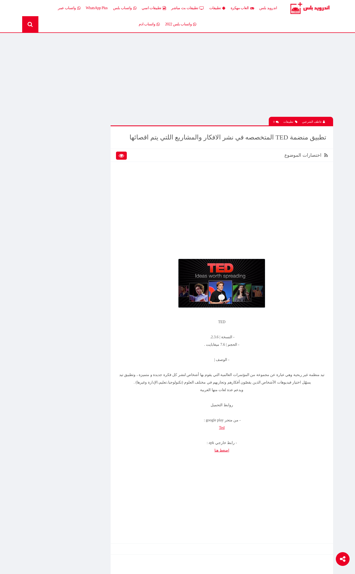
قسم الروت (90, 221)
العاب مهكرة (242, 8)
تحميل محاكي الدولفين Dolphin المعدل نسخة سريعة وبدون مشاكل (56, 341)
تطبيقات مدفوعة (87, 192)
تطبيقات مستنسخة (46, 192)
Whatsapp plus (88, 230)
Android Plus (310, 8)
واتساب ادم (149, 24)
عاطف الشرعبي (313, 121)
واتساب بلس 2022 (180, 24)
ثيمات (56, 202)
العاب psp (53, 164)
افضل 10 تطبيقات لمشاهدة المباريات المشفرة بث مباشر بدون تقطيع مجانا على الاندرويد (54, 303)
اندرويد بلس (268, 8)
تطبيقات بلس (50, 183)
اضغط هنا (222, 450)
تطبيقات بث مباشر (187, 8)
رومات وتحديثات (87, 211)
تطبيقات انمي (154, 8)
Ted (222, 428)
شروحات (53, 211)
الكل (95, 146)
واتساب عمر (69, 8)
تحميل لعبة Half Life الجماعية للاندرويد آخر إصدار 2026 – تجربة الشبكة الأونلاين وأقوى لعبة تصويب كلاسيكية (56, 265)
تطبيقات (217, 8)
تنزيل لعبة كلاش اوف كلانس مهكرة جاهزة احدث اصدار (54, 437)
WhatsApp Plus (97, 8)
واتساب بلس (124, 8)
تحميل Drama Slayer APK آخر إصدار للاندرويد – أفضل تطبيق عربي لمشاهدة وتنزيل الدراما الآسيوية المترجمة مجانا (56, 284)
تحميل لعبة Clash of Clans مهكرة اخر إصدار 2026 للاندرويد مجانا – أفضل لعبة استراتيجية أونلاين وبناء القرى (56, 380)
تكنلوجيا (93, 202)
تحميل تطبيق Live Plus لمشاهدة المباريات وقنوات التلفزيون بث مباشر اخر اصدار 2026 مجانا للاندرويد (54, 322)
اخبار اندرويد (51, 146)
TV (57, 221)
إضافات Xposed (88, 155)
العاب (56, 155)
